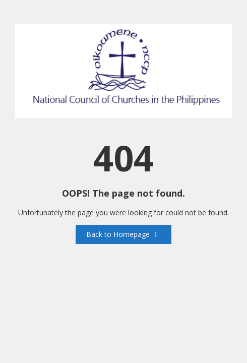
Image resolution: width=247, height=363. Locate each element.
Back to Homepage (123, 234)
